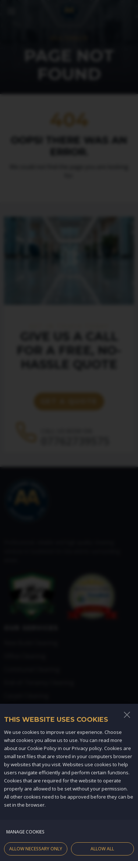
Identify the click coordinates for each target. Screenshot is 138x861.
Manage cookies (25, 838)
